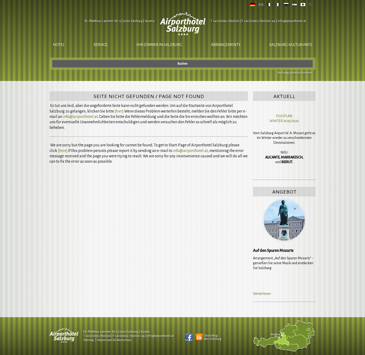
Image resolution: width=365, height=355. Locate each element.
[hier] (119, 111)
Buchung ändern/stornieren (295, 72)
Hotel (59, 45)
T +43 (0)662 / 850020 (225, 21)
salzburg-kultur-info (290, 45)
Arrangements (225, 45)
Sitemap (88, 340)
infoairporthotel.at (291, 21)
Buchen (182, 63)
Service (101, 45)
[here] (62, 151)
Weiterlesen (262, 293)
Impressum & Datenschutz (115, 340)
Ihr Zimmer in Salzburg (159, 45)
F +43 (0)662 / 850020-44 (129, 335)
